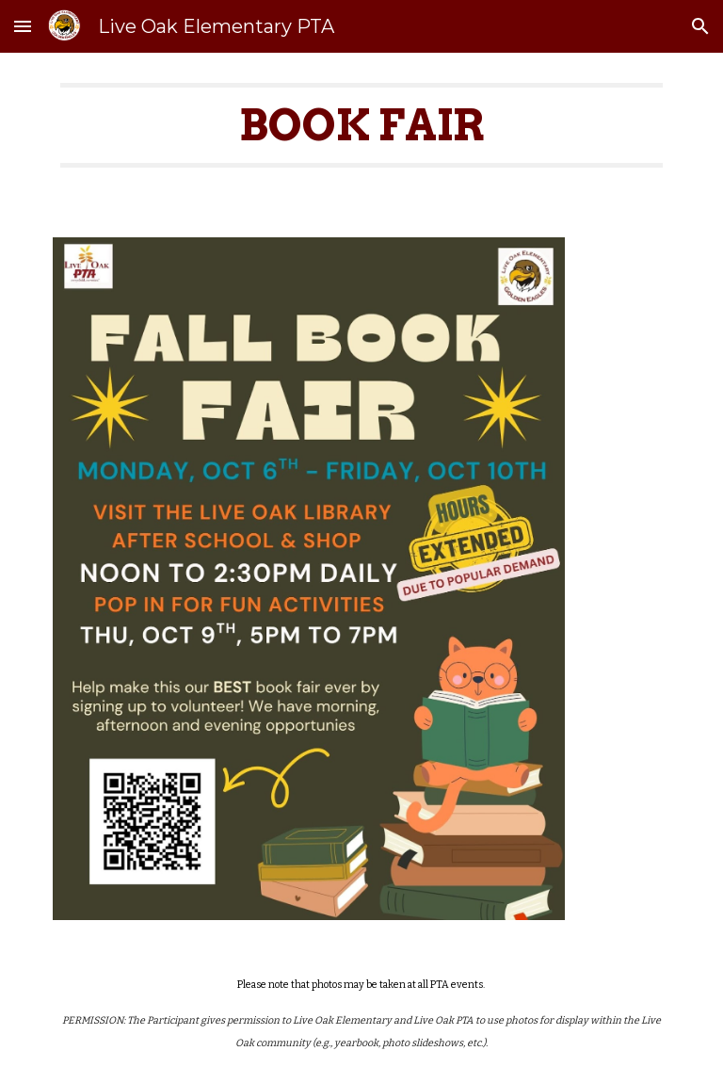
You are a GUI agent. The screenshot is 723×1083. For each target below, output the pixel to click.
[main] (361, 133)
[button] (22, 26)
